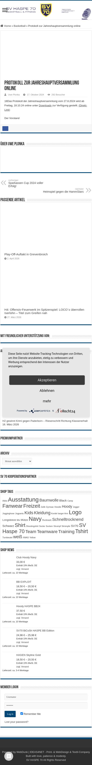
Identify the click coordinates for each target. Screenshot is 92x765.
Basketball (20, 25)
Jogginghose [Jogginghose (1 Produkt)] (8, 513)
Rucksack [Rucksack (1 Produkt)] (46, 520)
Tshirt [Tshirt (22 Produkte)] (81, 531)
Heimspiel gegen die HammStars (63, 190)
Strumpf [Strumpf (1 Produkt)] (57, 526)
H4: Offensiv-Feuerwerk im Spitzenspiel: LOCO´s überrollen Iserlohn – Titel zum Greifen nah (44, 311)
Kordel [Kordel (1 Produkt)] (54, 513)
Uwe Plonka (14, 94)
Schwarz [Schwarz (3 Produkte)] (8, 526)
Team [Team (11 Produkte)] (30, 531)
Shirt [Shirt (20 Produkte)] (20, 525)
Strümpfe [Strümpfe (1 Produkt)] (66, 526)
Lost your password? (16, 721)
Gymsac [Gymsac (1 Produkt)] (50, 507)
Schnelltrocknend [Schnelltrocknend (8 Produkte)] (67, 519)
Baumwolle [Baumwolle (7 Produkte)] (49, 500)
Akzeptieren (47, 380)
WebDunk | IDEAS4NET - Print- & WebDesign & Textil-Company (53, 752)
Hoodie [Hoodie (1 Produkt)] (58, 507)
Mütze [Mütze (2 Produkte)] (24, 519)
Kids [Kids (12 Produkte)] (28, 512)
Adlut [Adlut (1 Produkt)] (4, 501)
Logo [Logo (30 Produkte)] (75, 512)
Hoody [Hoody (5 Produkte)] (67, 506)
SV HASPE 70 (34, 759)
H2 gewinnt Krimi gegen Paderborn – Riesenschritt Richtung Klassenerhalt (44, 420)
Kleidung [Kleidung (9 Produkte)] (42, 512)
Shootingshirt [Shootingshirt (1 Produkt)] (32, 526)
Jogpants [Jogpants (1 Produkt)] (19, 513)
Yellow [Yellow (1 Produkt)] (32, 537)
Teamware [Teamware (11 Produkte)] (47, 531)
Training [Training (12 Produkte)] (66, 531)
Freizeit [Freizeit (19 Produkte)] (31, 506)
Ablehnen (46, 390)
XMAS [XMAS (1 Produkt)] (26, 537)
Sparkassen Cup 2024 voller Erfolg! (28, 183)
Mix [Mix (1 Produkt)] (18, 520)
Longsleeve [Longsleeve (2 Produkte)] (9, 519)
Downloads (45, 105)
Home (5, 25)
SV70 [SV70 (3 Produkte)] (74, 526)
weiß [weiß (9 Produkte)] (17, 536)
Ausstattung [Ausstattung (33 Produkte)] (23, 499)
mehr (47, 401)
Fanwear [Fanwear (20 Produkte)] (12, 506)
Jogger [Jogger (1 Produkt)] (76, 507)
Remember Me (30, 713)
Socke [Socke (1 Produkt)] (42, 526)
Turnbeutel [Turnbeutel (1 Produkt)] (7, 537)
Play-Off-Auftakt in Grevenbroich (26, 254)
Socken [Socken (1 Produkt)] (49, 526)
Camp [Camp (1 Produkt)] (70, 501)
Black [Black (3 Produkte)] (63, 500)
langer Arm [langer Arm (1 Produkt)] (63, 513)
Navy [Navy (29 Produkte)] (35, 519)
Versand (25, 569)
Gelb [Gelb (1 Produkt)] (43, 507)
